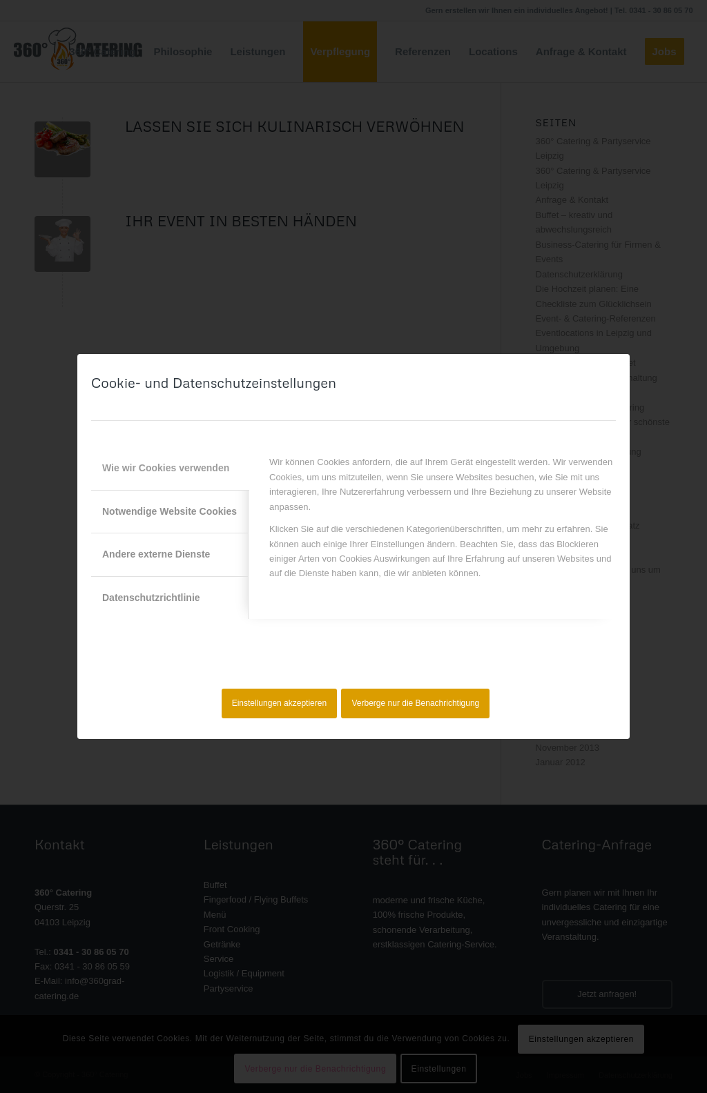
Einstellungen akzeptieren (279, 703)
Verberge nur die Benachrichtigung (416, 703)
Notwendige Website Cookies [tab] (169, 511)
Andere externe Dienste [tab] (156, 554)
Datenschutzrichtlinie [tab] (151, 597)
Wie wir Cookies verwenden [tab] (165, 467)
